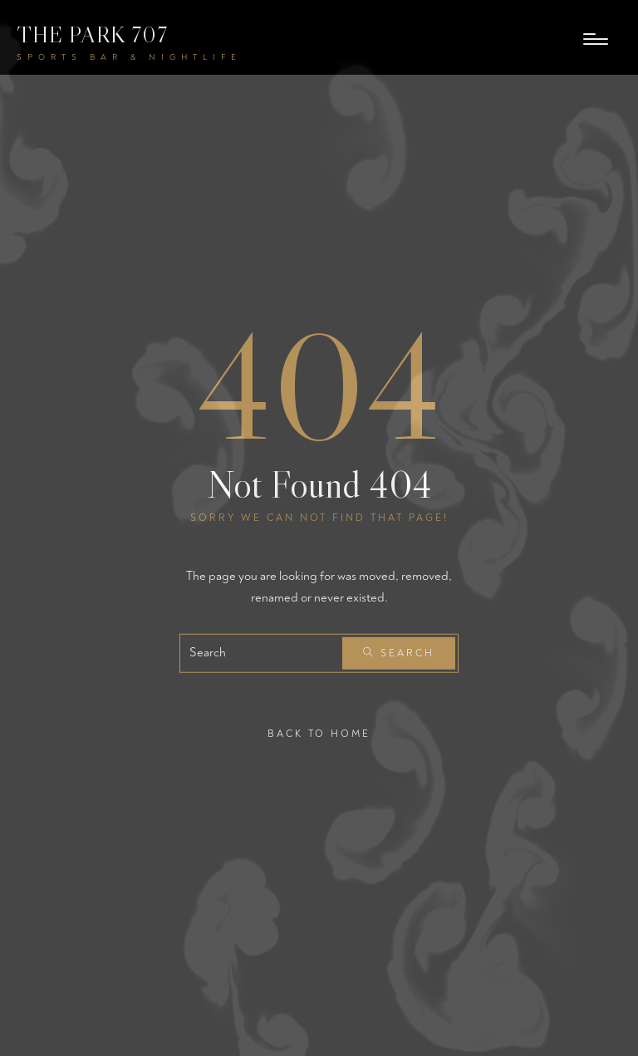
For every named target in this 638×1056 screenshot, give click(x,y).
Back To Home (319, 734)
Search (398, 653)
